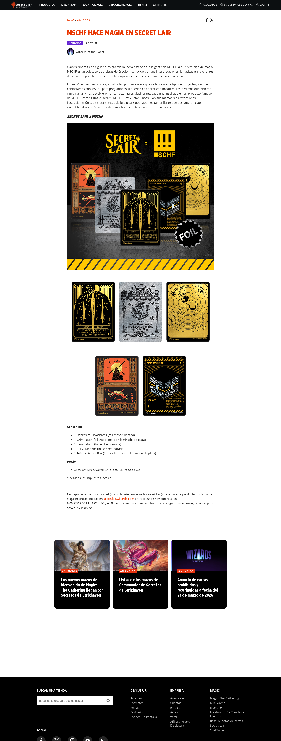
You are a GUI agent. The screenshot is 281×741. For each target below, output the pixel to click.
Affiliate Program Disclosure (181, 724)
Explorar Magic (120, 4)
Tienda (142, 5)
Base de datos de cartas (236, 4)
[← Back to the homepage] (21, 4)
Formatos (137, 703)
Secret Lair (217, 726)
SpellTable (217, 730)
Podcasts (136, 712)
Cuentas (263, 4)
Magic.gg (216, 708)
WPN (173, 717)
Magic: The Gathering (224, 698)
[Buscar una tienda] (108, 700)
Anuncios (83, 20)
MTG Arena (69, 4)
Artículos (160, 5)
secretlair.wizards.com (119, 499)
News (70, 20)
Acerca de (177, 698)
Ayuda (174, 712)
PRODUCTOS (47, 4)
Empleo (175, 708)
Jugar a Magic (92, 4)
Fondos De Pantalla (143, 717)
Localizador (208, 4)
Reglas (134, 708)
